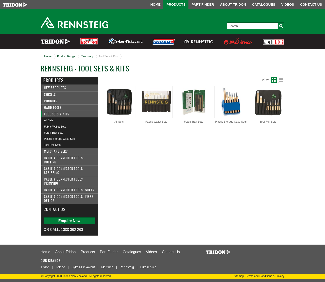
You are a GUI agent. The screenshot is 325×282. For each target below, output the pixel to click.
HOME (155, 4)
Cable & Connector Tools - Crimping (64, 181)
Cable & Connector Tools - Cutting (64, 160)
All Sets (48, 120)
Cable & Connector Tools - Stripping (64, 171)
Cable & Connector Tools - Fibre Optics (68, 199)
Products (88, 252)
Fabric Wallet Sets (55, 126)
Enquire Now (69, 221)
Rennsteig (87, 56)
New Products (55, 88)
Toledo (60, 267)
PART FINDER (203, 4)
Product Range (66, 56)
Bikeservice (148, 267)
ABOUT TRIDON (233, 4)
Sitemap (239, 276)
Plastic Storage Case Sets (59, 138)
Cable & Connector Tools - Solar (69, 190)
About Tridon (65, 252)
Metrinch (107, 267)
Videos (151, 252)
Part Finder (109, 252)
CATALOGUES (263, 4)
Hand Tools (53, 107)
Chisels (50, 94)
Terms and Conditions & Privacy (265, 276)
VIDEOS (287, 4)
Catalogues (132, 252)
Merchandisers (56, 151)
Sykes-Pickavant (83, 267)
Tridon (45, 267)
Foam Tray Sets (53, 132)
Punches (51, 101)
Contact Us (171, 252)
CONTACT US (311, 4)
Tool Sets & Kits (108, 56)
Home (47, 56)
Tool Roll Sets (52, 145)
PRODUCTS (176, 4)
